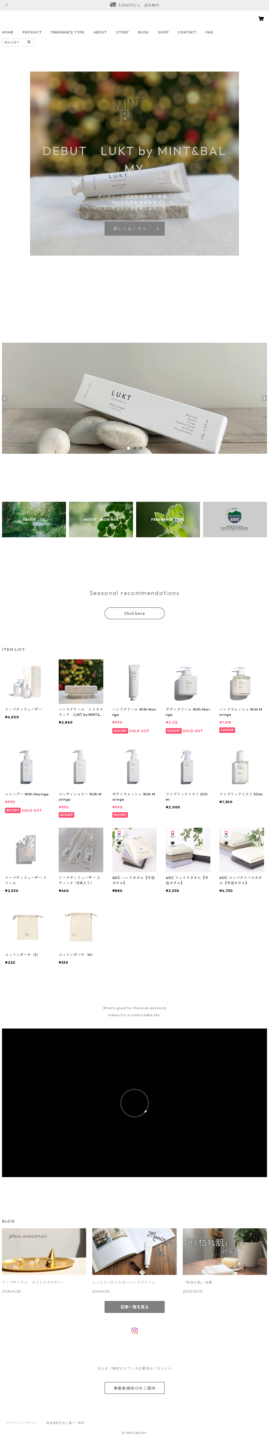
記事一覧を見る (135, 1306)
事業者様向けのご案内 (135, 1388)
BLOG (143, 32)
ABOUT (100, 32)
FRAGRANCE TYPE (67, 32)
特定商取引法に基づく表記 (65, 1423)
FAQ (209, 32)
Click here (134, 613)
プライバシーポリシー (22, 1423)
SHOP (163, 32)
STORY (122, 32)
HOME (8, 32)
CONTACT (187, 32)
